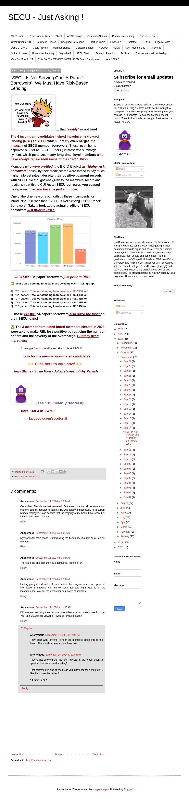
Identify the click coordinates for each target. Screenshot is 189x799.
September (127, 357)
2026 (121, 329)
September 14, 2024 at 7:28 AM (53, 501)
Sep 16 (127, 418)
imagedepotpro (101, 789)
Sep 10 (127, 459)
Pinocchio (155, 47)
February (126, 531)
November (127, 347)
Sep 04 (127, 483)
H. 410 (146, 42)
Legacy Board (162, 42)
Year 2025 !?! (113, 59)
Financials (115, 42)
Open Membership (135, 47)
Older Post (98, 754)
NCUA (116, 47)
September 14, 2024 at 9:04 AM (53, 557)
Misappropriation (84, 47)
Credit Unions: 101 (21, 42)
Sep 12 (127, 454)
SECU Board (83, 53)
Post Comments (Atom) (38, 760)
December (127, 343)
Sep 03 (127, 487)
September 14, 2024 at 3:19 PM (62, 635)
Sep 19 (127, 404)
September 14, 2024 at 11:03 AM (53, 607)
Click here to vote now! (55, 364)
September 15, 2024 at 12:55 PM (63, 654)
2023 (121, 542)
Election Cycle (97, 42)
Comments (123, 175)
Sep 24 (127, 380)
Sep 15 (127, 423)
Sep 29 (127, 361)
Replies (28, 628)
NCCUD (103, 47)
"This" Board (17, 36)
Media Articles (40, 47)
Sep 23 (127, 385)
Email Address (122, 86)
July (123, 508)
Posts (120, 168)
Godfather (132, 42)
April (123, 522)
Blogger (128, 789)
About (59, 36)
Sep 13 (127, 449)
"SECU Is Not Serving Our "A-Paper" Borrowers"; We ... (131, 438)
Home (58, 754)
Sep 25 (127, 375)
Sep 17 (127, 413)
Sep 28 (127, 366)
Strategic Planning (105, 53)
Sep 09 (127, 463)
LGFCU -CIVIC (19, 47)
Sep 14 (127, 428)
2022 (121, 547)
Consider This (147, 36)
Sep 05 (127, 478)
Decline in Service (46, 42)
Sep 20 (127, 399)
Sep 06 (127, 473)
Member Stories (61, 47)
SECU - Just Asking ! (46, 17)
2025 (121, 334)
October (125, 352)
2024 (121, 338)
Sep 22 (127, 390)
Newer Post (18, 754)
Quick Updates (19, 53)
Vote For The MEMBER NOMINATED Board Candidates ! (69, 59)
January (125, 536)
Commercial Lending (123, 36)
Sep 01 (127, 497)
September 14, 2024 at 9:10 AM (53, 579)
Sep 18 (127, 408)
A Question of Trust (40, 36)
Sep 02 (127, 492)
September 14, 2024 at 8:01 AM (53, 533)
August (125, 503)
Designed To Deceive (72, 42)
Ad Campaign (74, 36)
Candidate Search (97, 36)
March (124, 526)
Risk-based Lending (43, 53)
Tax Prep (125, 53)
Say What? (65, 53)
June (123, 512)
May (123, 517)
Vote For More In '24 (22, 59)
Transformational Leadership (151, 53)
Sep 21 (127, 394)
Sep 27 (127, 370)
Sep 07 (127, 468)
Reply (23, 521)
